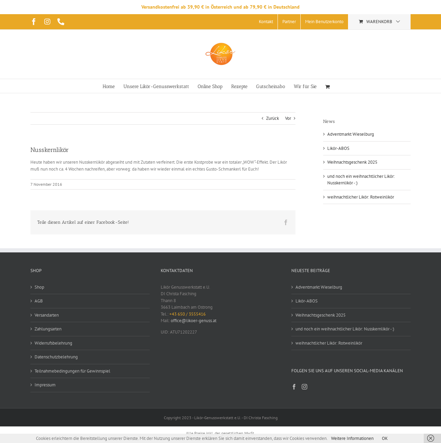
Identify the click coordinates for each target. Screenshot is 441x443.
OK (385, 438)
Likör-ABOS (338, 148)
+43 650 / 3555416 (187, 314)
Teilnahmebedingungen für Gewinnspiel (72, 371)
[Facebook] (294, 386)
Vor (288, 118)
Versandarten (47, 315)
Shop (39, 287)
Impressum (45, 385)
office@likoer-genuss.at (193, 321)
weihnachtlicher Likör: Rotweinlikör (360, 197)
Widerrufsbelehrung (53, 343)
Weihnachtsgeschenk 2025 (352, 162)
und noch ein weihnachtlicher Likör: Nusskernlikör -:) (344, 329)
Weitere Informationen (352, 438)
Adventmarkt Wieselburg (350, 134)
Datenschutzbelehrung (56, 357)
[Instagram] (304, 386)
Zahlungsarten (48, 329)
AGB (39, 301)
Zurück (272, 118)
